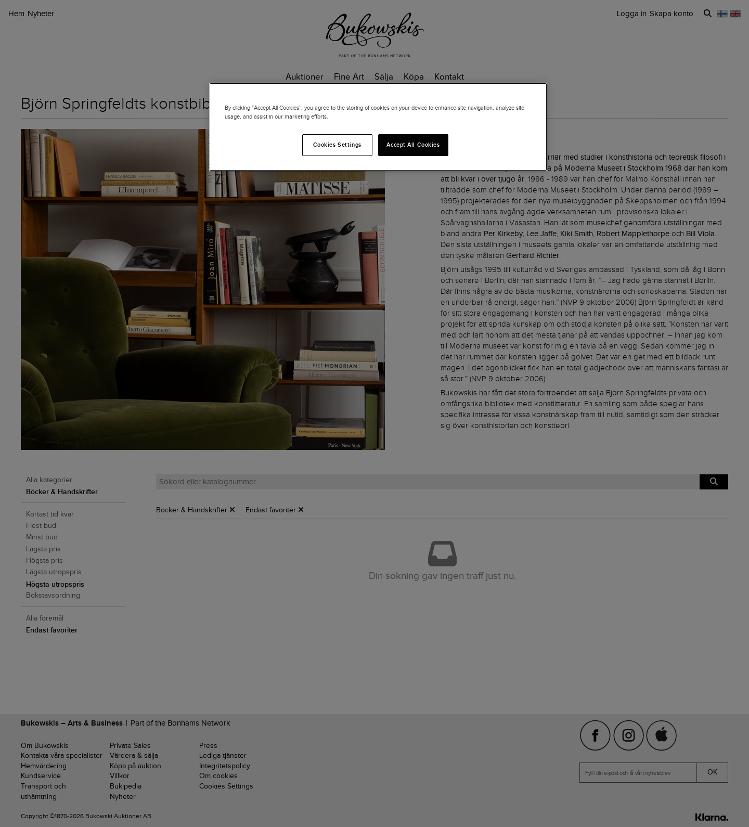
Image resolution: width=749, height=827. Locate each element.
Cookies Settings (337, 144)
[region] (378, 127)
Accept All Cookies (413, 144)
